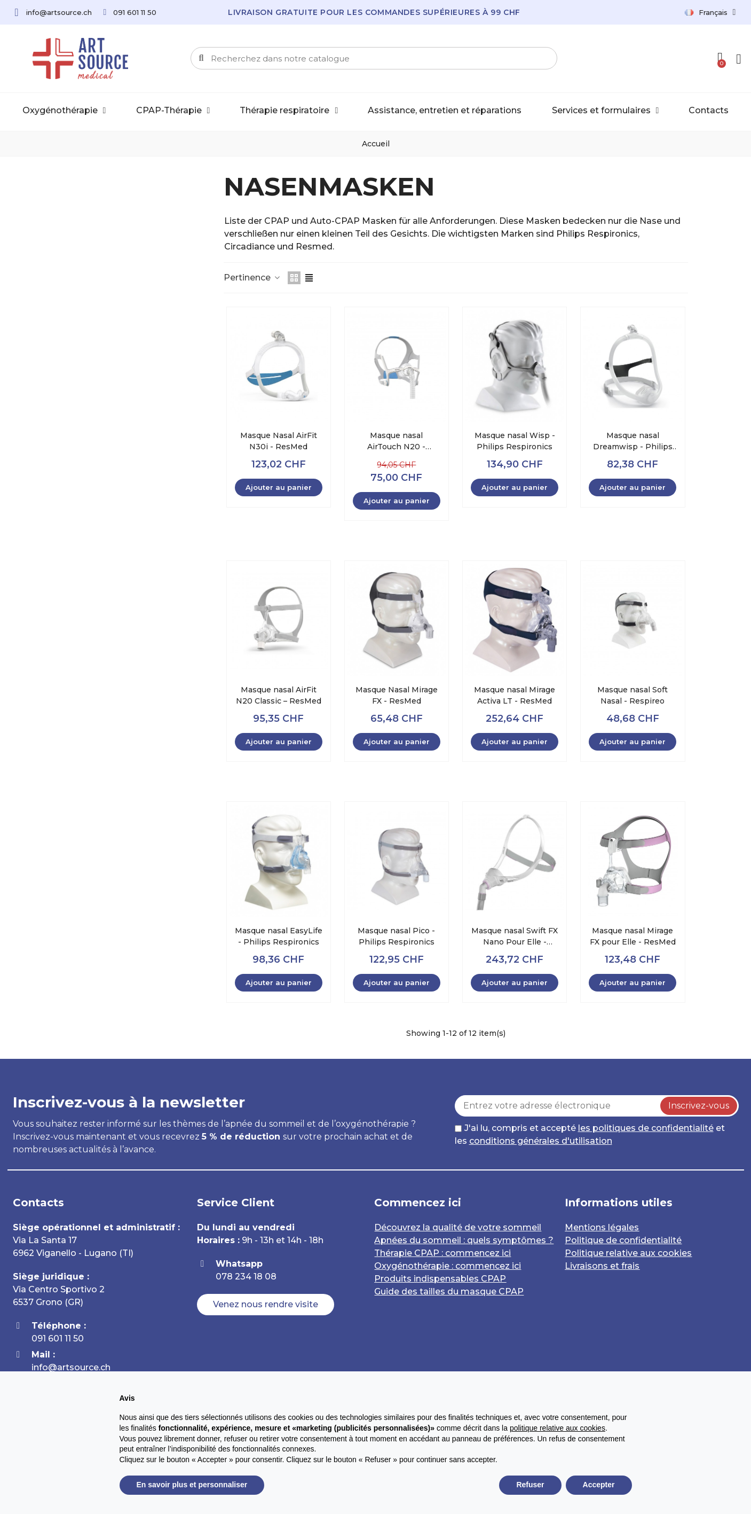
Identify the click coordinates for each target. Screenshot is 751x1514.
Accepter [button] (599, 1484)
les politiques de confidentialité (646, 1128)
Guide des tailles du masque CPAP (449, 1291)
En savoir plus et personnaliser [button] (192, 1484)
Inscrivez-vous (698, 1106)
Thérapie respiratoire (289, 110)
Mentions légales (602, 1227)
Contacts (709, 110)
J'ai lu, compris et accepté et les (590, 1134)
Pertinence (252, 277)
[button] (265, 1304)
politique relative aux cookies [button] (557, 1428)
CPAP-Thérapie (173, 110)
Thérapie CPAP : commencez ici (442, 1253)
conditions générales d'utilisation (540, 1141)
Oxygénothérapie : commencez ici (447, 1266)
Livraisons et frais (602, 1266)
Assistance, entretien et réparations (444, 110)
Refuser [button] (530, 1484)
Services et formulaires (605, 110)
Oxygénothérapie (64, 110)
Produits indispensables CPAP (440, 1279)
